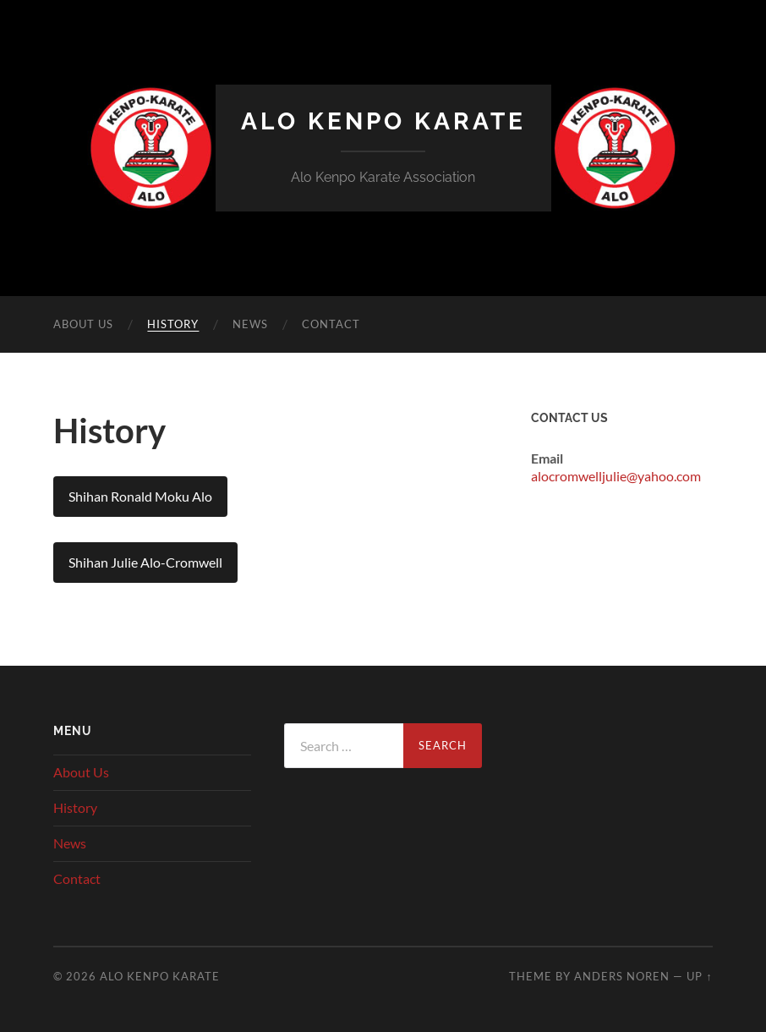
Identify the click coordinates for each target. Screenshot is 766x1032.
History (173, 324)
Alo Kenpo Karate (383, 121)
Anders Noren (622, 976)
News (250, 324)
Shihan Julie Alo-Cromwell (145, 562)
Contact (331, 324)
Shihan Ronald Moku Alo (140, 496)
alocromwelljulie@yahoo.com (616, 476)
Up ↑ (699, 976)
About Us (83, 324)
